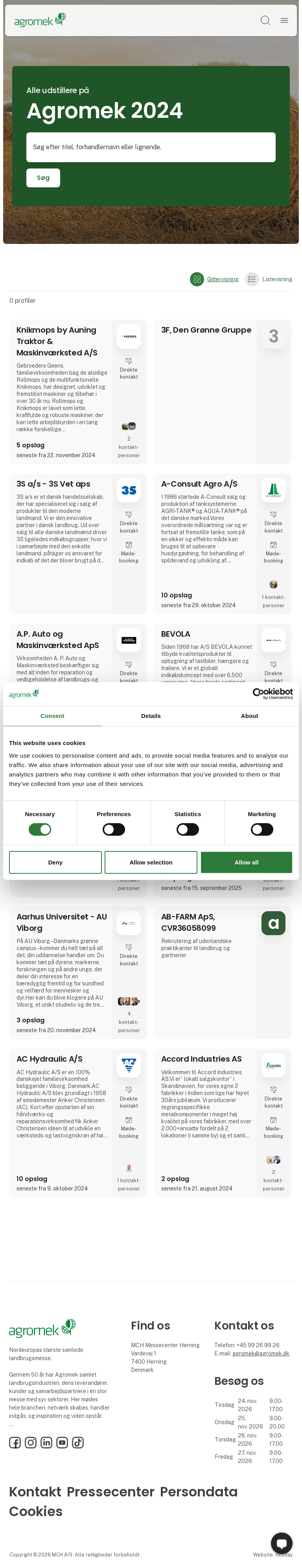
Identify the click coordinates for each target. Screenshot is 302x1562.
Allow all (247, 862)
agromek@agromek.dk (260, 1353)
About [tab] (249, 715)
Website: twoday (273, 1555)
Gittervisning (214, 279)
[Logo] (40, 20)
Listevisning (269, 279)
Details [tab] (151, 715)
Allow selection (150, 862)
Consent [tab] (52, 715)
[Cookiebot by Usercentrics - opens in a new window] (258, 694)
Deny (55, 862)
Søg (43, 177)
